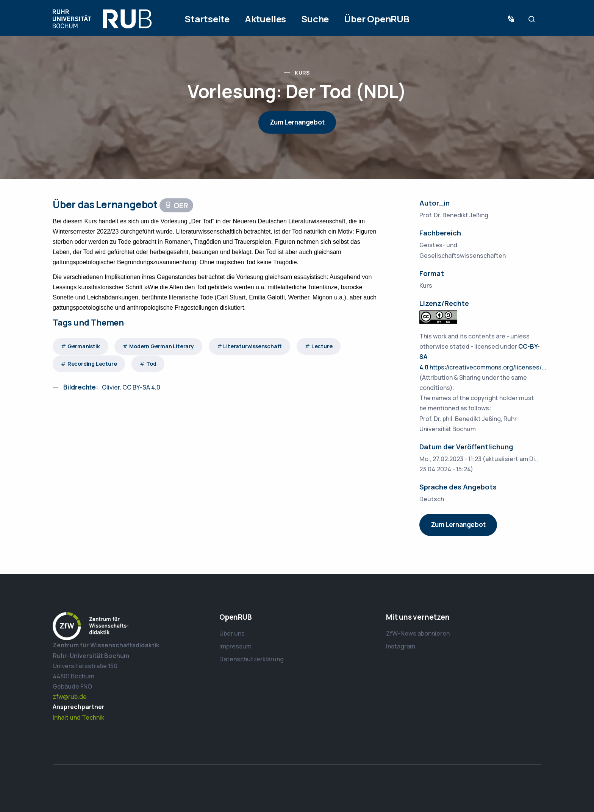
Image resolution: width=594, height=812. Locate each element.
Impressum (235, 646)
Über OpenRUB (377, 18)
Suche (315, 18)
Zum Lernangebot (297, 122)
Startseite (207, 18)
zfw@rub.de (70, 696)
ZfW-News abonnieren (418, 633)
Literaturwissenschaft (252, 346)
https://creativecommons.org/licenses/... (488, 367)
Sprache (512, 19)
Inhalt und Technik (78, 717)
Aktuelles (265, 18)
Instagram (400, 646)
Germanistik (83, 346)
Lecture (322, 346)
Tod (151, 363)
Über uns (232, 633)
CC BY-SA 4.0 (140, 387)
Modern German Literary (161, 346)
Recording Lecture (92, 363)
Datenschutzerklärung (251, 659)
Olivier (111, 387)
